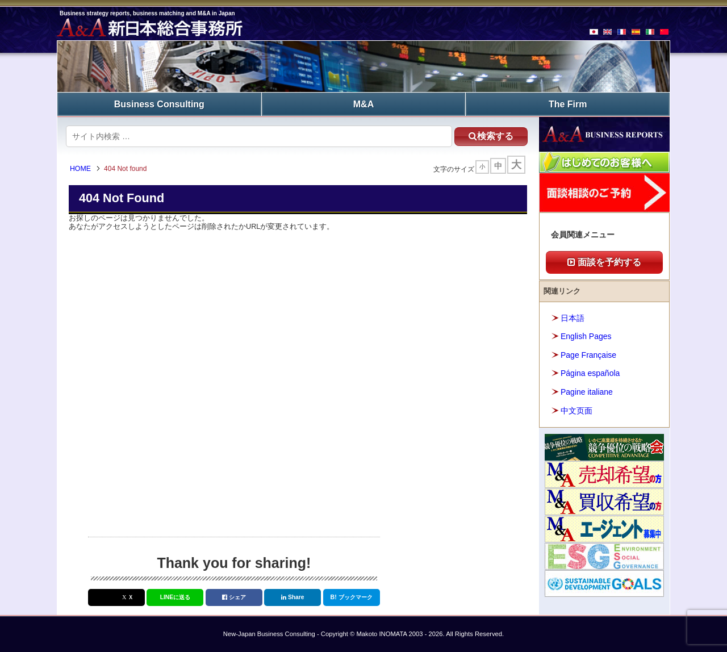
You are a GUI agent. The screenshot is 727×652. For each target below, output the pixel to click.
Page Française (588, 354)
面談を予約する (604, 262)
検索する (488, 135)
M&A (363, 103)
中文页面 (576, 410)
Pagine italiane (587, 391)
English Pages (586, 336)
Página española (590, 373)
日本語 (572, 317)
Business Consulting (159, 103)
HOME (82, 169)
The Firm (568, 103)
